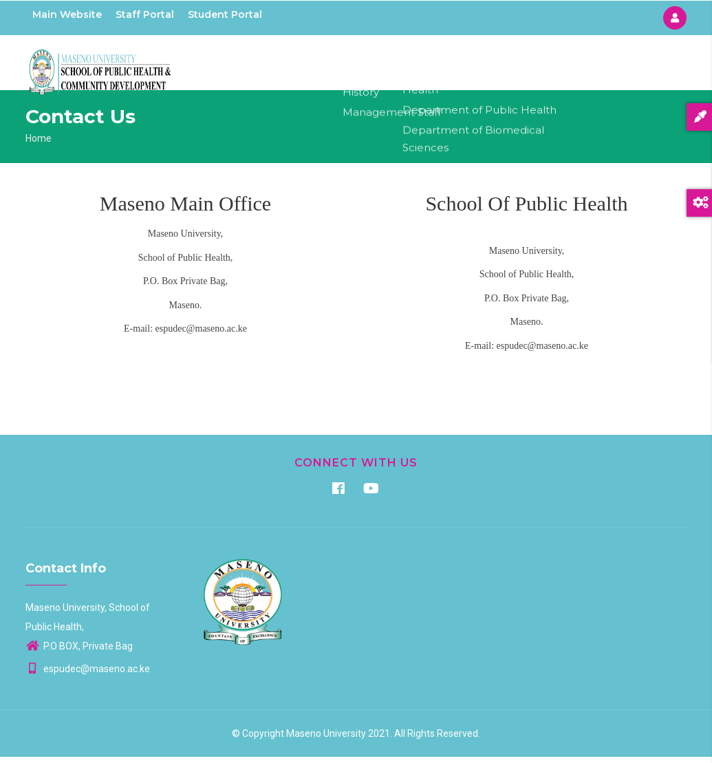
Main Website (67, 14)
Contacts (602, 65)
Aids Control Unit (521, 65)
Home (307, 65)
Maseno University (326, 739)
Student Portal (225, 14)
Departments (430, 65)
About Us (359, 65)
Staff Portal (145, 14)
